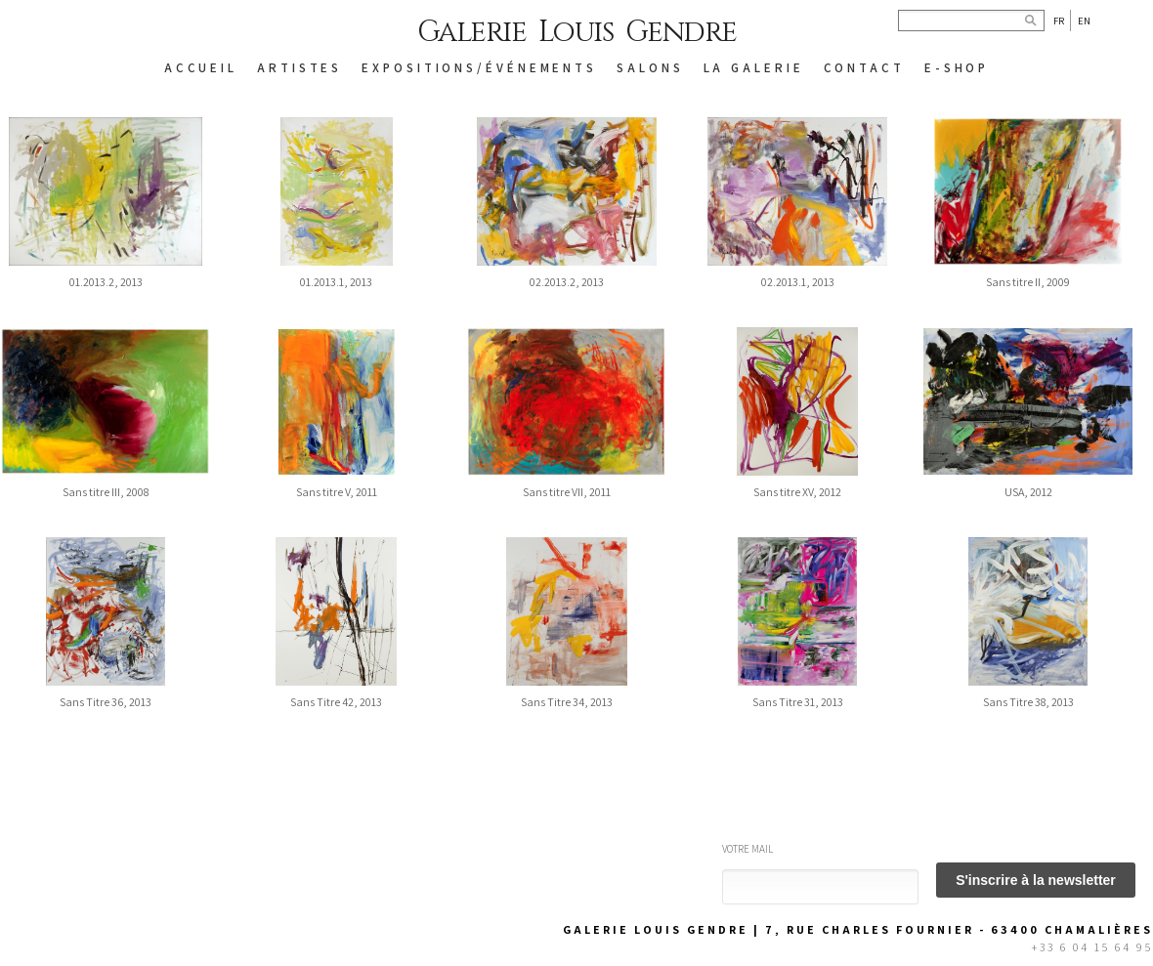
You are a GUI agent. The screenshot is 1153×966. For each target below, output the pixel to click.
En (1084, 20)
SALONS (650, 68)
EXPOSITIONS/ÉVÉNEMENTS (479, 68)
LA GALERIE (754, 68)
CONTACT (864, 68)
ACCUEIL (200, 68)
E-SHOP (956, 68)
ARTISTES (299, 68)
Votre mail (747, 849)
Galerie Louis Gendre (577, 32)
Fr (1058, 20)
